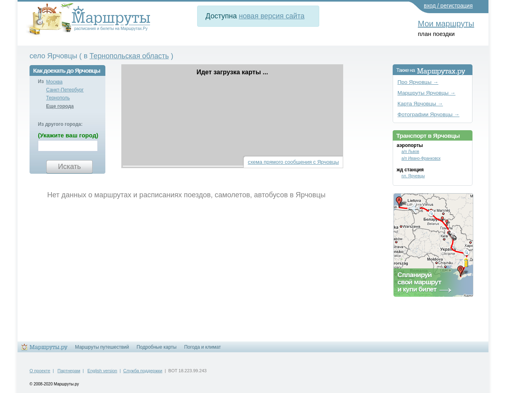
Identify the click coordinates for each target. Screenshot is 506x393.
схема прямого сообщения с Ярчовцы (293, 162)
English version (102, 370)
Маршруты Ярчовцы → (426, 93)
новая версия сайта (271, 16)
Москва (54, 82)
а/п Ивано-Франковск (421, 158)
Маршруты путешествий (102, 347)
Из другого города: (60, 124)
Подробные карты (156, 347)
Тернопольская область (129, 56)
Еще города (60, 106)
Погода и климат (202, 347)
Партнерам (68, 370)
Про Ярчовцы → (418, 82)
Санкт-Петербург (65, 90)
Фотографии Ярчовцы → (428, 114)
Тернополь (58, 98)
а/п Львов (410, 151)
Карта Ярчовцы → (420, 104)
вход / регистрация (448, 5)
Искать (69, 167)
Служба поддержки (142, 370)
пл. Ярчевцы (413, 176)
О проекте (40, 370)
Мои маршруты (446, 23)
